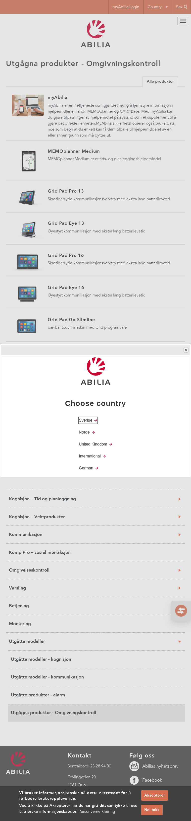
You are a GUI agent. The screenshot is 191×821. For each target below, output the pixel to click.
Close (186, 350)
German (86, 468)
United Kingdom (93, 444)
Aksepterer (154, 795)
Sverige (85, 420)
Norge (84, 432)
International (90, 456)
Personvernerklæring (97, 811)
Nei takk (151, 810)
